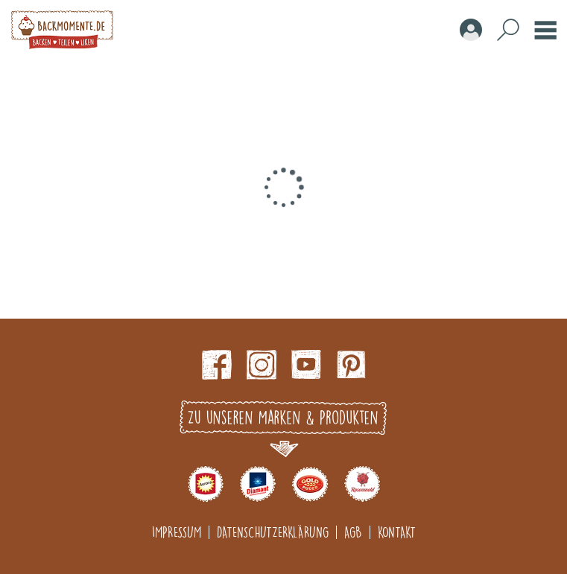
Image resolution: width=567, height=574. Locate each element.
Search (508, 30)
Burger (545, 30)
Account (471, 30)
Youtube (306, 365)
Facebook (217, 365)
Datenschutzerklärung (273, 532)
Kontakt (397, 532)
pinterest (351, 365)
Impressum (176, 532)
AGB (353, 532)
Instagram (261, 365)
